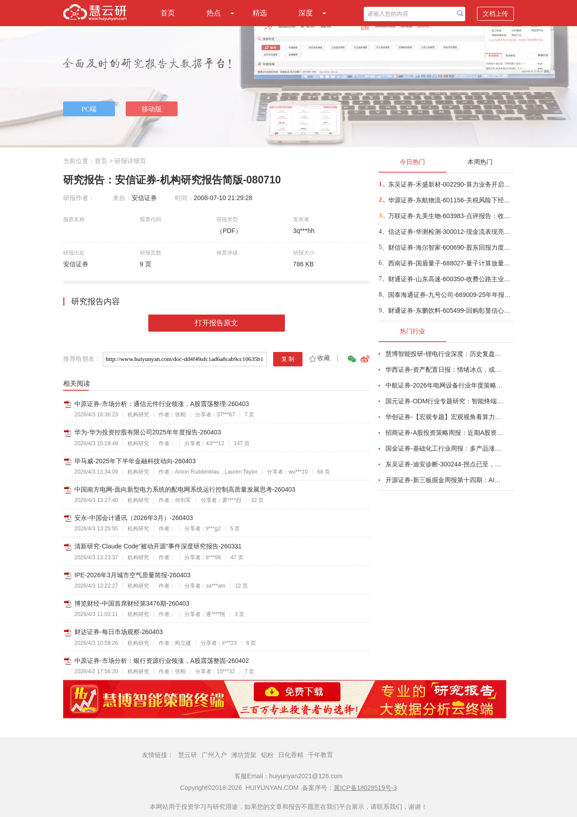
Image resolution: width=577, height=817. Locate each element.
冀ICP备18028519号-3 (365, 787)
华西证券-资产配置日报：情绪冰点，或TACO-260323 (444, 369)
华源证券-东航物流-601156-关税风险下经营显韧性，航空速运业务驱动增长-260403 (450, 200)
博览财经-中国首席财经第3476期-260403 (131, 603)
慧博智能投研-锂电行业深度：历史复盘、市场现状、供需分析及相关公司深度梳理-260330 (444, 353)
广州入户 (214, 754)
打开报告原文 (216, 323)
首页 (167, 13)
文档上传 (495, 13)
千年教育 (320, 754)
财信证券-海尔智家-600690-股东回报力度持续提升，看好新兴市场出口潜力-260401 (450, 247)
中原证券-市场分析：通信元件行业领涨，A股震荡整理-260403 (161, 403)
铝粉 (267, 754)
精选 (259, 13)
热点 (213, 13)
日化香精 (290, 754)
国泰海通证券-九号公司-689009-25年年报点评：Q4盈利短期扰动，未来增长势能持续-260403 (450, 294)
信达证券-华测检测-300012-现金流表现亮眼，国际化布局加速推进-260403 (450, 231)
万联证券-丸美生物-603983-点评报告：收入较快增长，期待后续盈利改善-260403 (450, 215)
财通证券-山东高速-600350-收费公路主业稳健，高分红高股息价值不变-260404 (450, 279)
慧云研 (187, 754)
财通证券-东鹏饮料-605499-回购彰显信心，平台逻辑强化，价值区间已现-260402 (450, 310)
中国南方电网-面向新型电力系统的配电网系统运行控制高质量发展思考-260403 (184, 489)
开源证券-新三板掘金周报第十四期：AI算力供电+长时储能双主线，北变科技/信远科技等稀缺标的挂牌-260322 (444, 480)
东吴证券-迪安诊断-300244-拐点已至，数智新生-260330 (444, 464)
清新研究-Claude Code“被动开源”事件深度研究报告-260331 (158, 546)
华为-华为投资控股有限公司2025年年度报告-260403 (147, 432)
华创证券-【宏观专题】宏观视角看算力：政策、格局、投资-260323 (444, 416)
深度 (305, 13)
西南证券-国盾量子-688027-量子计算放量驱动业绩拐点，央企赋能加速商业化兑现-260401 (450, 263)
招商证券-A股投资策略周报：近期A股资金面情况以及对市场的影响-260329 (444, 432)
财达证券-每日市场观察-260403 (118, 631)
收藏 (319, 357)
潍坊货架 (243, 754)
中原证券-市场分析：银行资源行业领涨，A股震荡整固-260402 (161, 660)
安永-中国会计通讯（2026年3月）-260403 (133, 517)
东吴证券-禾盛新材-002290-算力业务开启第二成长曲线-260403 (450, 184)
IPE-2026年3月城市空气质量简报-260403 (132, 575)
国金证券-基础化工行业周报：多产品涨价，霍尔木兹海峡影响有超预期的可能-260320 (444, 448)
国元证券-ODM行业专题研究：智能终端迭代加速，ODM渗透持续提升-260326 (444, 401)
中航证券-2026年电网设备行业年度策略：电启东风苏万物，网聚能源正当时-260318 (444, 385)
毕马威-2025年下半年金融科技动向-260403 (135, 461)
